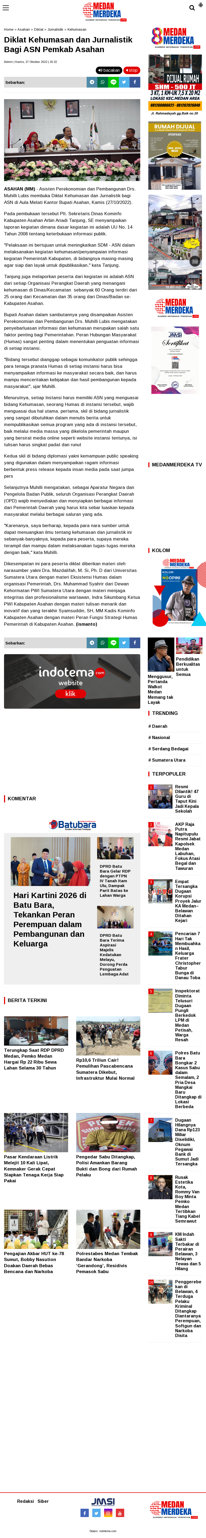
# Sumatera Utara (166, 760)
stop (132, 70)
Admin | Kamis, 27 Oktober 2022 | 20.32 (30, 61)
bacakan (109, 70)
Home (8, 29)
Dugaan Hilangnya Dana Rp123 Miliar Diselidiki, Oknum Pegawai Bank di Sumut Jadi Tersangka (187, 1142)
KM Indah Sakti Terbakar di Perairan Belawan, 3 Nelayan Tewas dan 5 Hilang (188, 1251)
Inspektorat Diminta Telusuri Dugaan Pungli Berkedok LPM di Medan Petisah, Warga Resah (187, 1015)
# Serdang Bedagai (168, 749)
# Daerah (157, 726)
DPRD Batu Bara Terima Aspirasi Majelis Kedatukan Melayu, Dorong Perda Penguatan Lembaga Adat (114, 954)
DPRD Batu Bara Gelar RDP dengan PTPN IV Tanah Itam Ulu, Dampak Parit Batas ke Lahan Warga (115, 881)
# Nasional (159, 737)
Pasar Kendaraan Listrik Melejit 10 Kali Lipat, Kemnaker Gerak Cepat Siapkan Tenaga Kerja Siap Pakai (34, 1168)
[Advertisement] (72, 753)
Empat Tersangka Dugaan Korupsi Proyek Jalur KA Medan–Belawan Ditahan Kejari (188, 901)
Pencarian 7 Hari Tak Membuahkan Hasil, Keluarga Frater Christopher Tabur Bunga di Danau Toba (188, 955)
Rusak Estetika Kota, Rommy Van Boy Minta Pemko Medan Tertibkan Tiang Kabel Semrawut (187, 1199)
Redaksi (25, 1501)
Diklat (38, 29)
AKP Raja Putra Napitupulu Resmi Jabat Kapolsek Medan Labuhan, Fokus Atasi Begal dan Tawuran (188, 846)
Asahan (23, 29)
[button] (200, 2)
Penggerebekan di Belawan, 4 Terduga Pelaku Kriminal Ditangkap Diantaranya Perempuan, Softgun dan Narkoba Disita (188, 1309)
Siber (43, 1501)
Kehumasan (77, 29)
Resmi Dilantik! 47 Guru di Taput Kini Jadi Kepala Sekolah (187, 798)
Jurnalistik (55, 29)
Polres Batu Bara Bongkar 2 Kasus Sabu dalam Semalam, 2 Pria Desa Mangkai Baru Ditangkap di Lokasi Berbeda (188, 1080)
